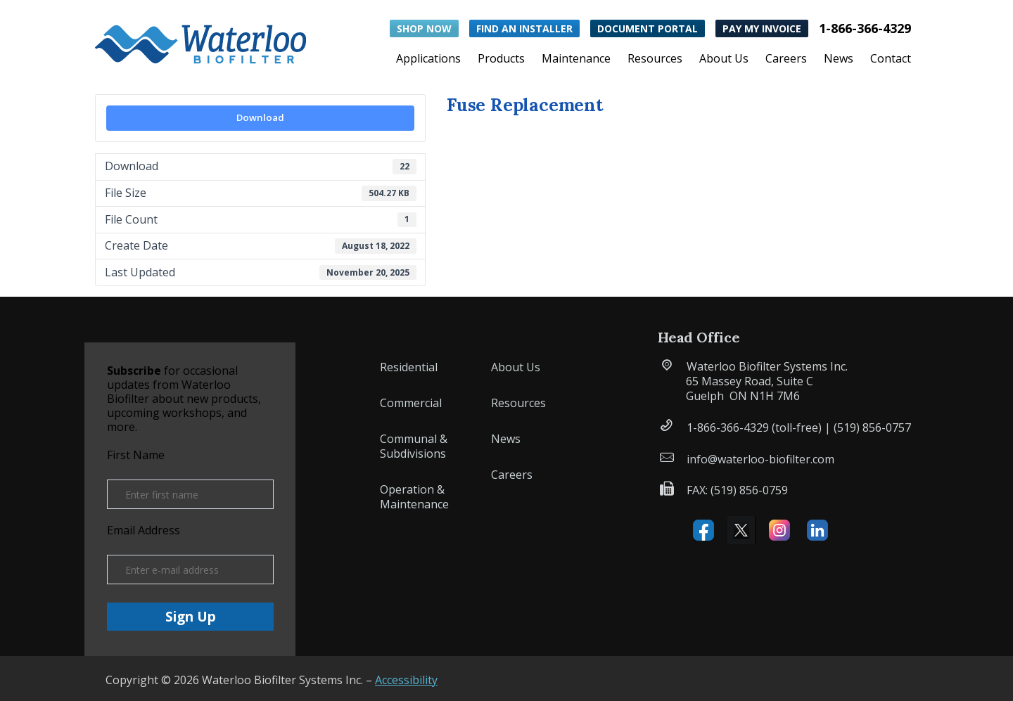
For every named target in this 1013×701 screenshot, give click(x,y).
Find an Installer (524, 28)
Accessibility (406, 680)
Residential (409, 367)
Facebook (703, 530)
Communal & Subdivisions (413, 446)
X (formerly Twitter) (741, 530)
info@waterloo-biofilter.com (760, 459)
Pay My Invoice (761, 28)
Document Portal (647, 28)
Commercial (411, 403)
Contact (890, 59)
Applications (428, 59)
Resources (654, 59)
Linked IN (817, 530)
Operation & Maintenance (414, 497)
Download (260, 117)
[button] (200, 41)
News (838, 59)
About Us (723, 59)
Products (501, 59)
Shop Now (424, 28)
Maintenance (576, 59)
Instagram (779, 530)
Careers (786, 59)
